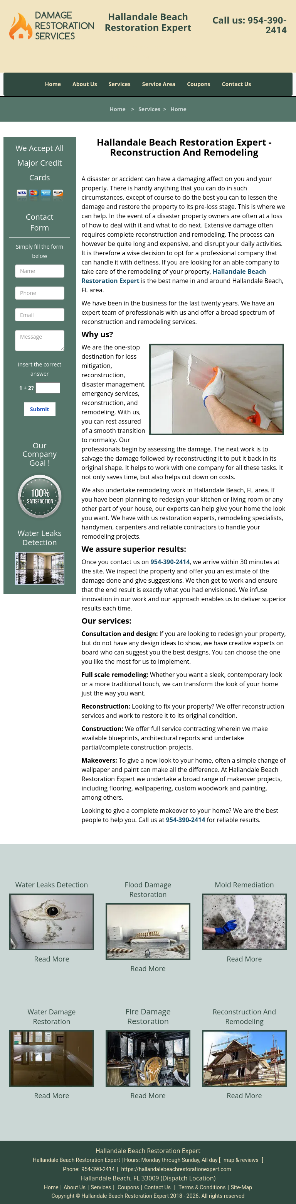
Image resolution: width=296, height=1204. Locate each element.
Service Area (158, 84)
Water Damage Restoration (52, 1016)
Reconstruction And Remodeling (244, 1016)
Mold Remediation (244, 884)
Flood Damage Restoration (148, 889)
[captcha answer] (47, 387)
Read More (51, 958)
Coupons (198, 84)
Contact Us (236, 84)
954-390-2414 (267, 25)
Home (53, 84)
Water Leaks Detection (51, 884)
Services (120, 84)
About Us (84, 84)
